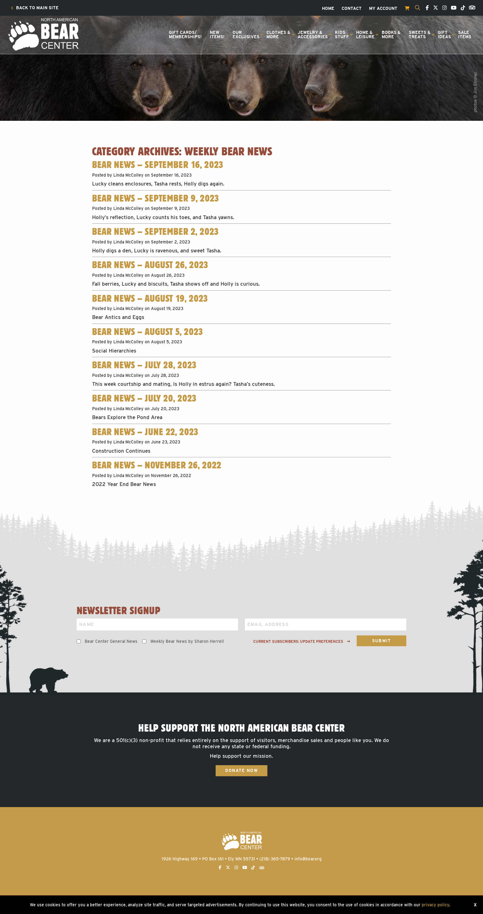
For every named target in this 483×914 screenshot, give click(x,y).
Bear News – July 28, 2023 (144, 365)
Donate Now (241, 770)
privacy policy (435, 904)
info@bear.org (308, 858)
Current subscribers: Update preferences (301, 641)
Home (328, 8)
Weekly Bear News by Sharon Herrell (187, 641)
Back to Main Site (35, 8)
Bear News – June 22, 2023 (145, 431)
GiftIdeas (444, 34)
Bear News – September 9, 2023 (155, 198)
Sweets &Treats (420, 34)
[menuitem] (35, 8)
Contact (352, 8)
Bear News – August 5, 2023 (147, 331)
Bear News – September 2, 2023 (155, 231)
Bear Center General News (111, 641)
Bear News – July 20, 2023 (144, 398)
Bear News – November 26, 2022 (156, 465)
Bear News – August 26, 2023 (150, 264)
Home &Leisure (365, 34)
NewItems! (217, 34)
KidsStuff (342, 34)
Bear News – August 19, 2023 (150, 298)
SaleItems (464, 34)
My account (383, 8)
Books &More (391, 34)
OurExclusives (246, 34)
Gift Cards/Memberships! (185, 34)
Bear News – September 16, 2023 (157, 164)
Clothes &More (278, 34)
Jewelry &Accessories (313, 34)
